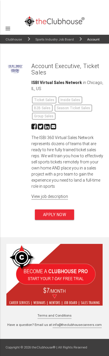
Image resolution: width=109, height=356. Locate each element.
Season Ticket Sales (73, 108)
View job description (49, 196)
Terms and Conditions (54, 315)
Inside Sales (70, 100)
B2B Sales (42, 108)
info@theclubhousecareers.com (77, 325)
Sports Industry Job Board (54, 39)
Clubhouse (14, 39)
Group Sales (43, 116)
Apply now (54, 214)
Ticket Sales (44, 100)
